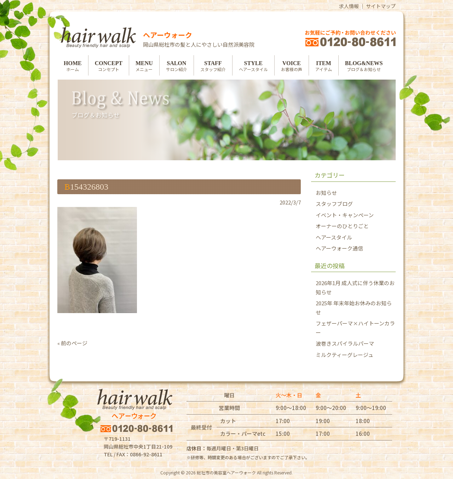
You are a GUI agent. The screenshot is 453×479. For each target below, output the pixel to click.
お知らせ (326, 192)
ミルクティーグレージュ (344, 354)
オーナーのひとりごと (342, 226)
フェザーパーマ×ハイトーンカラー (355, 327)
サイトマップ (381, 6)
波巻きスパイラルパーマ (345, 343)
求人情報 (349, 6)
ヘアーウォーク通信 (339, 248)
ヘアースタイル (334, 237)
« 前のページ (72, 343)
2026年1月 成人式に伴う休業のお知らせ (355, 287)
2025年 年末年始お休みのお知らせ (354, 307)
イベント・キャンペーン (345, 215)
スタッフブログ (334, 203)
